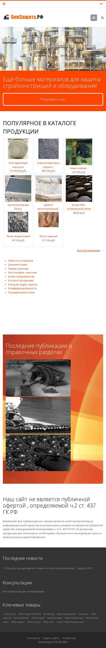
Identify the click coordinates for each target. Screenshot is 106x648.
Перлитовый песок (74, 617)
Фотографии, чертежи (22, 272)
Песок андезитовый (18, 236)
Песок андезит (18, 622)
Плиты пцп (10, 614)
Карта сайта (51, 638)
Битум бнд (49, 614)
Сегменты (83, 614)
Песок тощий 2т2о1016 (29, 614)
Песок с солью (34, 622)
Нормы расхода (18, 268)
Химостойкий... (79, 168)
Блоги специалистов (21, 276)
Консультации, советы (22, 284)
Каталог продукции (20, 280)
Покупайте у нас (53, 99)
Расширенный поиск (21, 292)
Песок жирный (48, 236)
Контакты (33, 638)
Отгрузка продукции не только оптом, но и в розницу (39, 568)
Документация (17, 264)
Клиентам (69, 638)
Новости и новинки (20, 260)
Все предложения (88, 250)
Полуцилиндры (54, 617)
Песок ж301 (48, 622)
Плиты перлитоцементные (70, 622)
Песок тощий (38, 617)
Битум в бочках (21, 617)
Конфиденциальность (22, 288)
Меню (94, 18)
